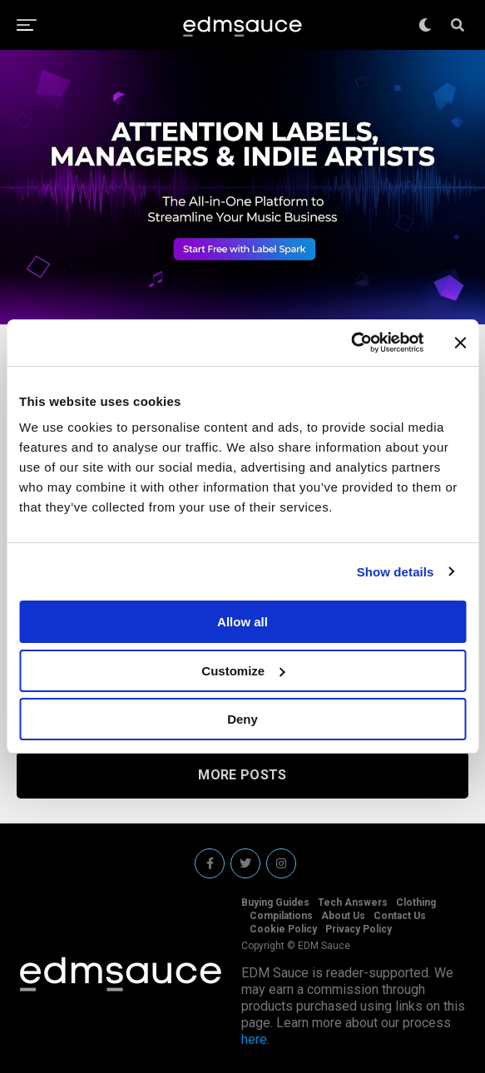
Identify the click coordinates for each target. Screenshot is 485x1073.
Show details (395, 572)
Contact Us (400, 916)
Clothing (416, 902)
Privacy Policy (358, 929)
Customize (243, 671)
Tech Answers (353, 902)
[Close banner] (460, 343)
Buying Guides (275, 902)
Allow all (242, 622)
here (254, 1039)
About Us (343, 916)
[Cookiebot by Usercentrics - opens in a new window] (350, 343)
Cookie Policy (283, 929)
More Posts (242, 775)
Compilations (281, 916)
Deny (242, 719)
